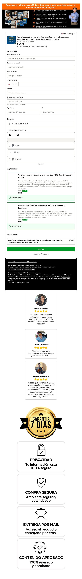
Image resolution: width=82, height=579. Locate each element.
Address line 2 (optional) (15, 97)
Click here (31, 46)
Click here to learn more (33, 273)
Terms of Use (66, 277)
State (43, 108)
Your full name (12, 71)
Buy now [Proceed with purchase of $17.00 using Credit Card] (41, 249)
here (28, 282)
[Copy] (21, 269)
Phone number (12, 80)
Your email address (13, 54)
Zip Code (10, 108)
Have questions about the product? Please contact (22, 262)
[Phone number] (46, 84)
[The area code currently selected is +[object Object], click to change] (12, 84)
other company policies (25, 279)
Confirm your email (13, 63)
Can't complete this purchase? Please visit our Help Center (24, 265)
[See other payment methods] (41, 164)
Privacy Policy (12, 279)
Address (9, 89)
